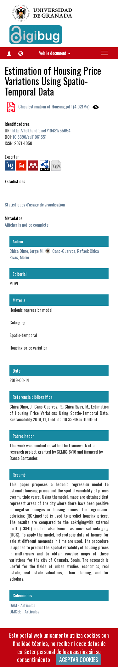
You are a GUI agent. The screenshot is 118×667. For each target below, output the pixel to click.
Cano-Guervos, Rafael (70, 250)
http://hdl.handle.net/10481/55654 (41, 130)
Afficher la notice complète (26, 224)
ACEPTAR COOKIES (78, 659)
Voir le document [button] (54, 52)
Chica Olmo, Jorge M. (26, 250)
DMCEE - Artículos (24, 611)
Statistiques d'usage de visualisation (35, 204)
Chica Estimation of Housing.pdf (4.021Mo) (53, 106)
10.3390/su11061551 (30, 136)
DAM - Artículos (22, 605)
